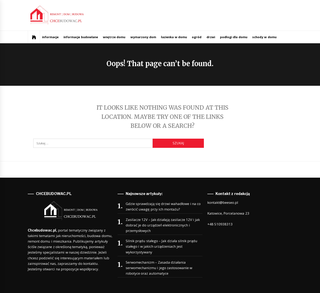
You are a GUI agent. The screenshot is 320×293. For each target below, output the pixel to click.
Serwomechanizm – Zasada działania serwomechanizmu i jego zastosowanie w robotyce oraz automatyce (159, 268)
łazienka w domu (174, 37)
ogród (196, 37)
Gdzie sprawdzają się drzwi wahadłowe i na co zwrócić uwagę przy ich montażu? (163, 206)
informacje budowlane (80, 37)
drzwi (211, 37)
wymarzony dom (143, 37)
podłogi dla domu (233, 37)
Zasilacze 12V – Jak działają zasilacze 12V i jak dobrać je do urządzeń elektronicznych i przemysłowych (163, 225)
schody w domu (264, 37)
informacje (50, 37)
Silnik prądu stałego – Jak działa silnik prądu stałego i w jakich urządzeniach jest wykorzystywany (161, 246)
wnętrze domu (114, 37)
